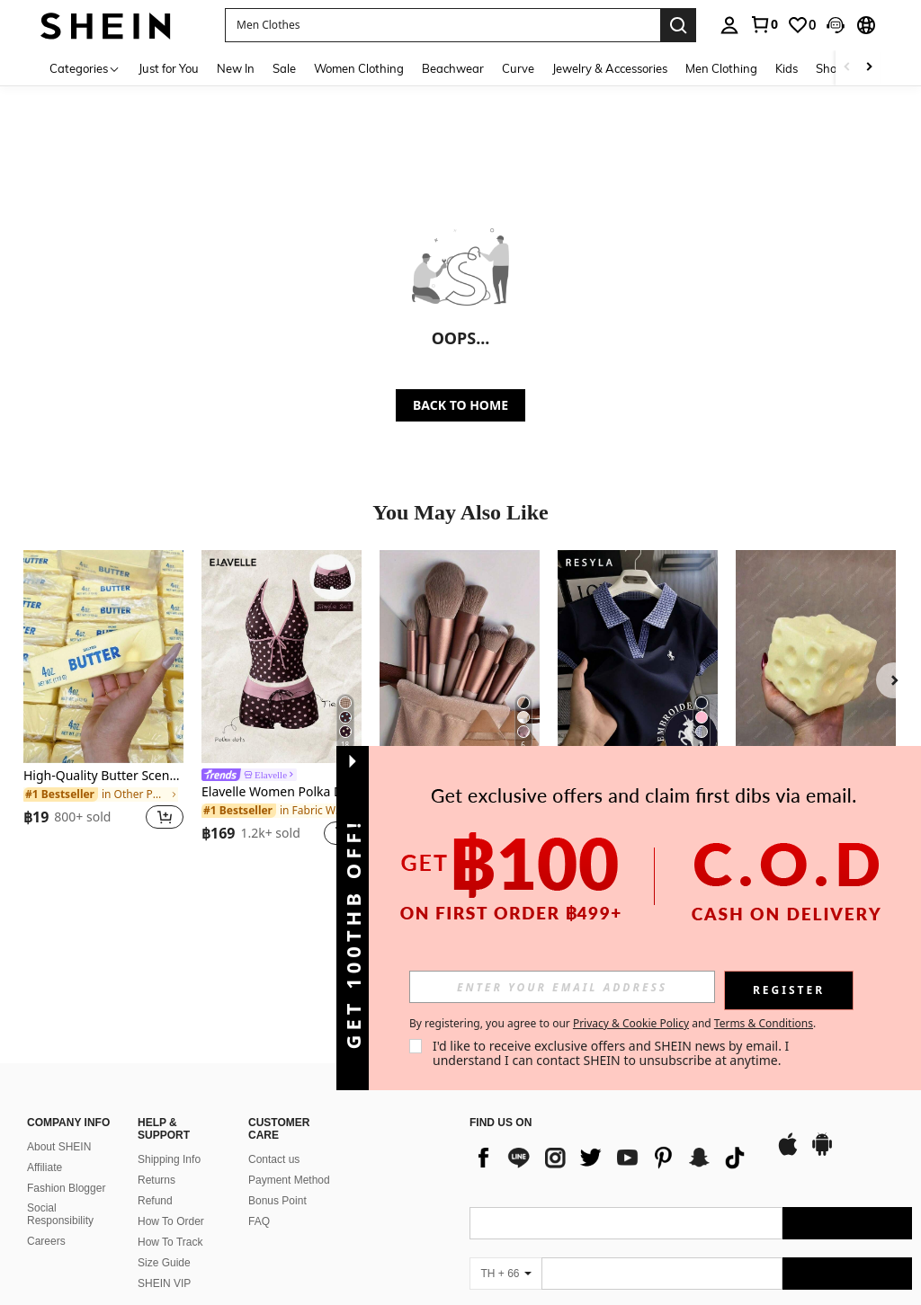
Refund (155, 1080)
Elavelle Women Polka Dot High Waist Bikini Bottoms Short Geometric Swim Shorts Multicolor (281, 792)
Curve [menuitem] (518, 68)
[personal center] (729, 25)
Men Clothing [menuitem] (721, 68)
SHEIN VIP (164, 1164)
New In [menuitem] (236, 68)
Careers (46, 1120)
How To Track (170, 1121)
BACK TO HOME (460, 404)
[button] (835, 25)
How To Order (171, 1101)
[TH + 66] (505, 1154)
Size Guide (164, 1143)
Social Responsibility (60, 1094)
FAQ (259, 1101)
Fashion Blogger (66, 1068)
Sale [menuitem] (284, 68)
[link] (763, 24)
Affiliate (44, 1048)
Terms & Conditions (763, 1023)
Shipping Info (169, 1039)
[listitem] (103, 700)
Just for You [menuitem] (169, 68)
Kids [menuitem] (786, 68)
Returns (156, 1059)
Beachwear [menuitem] (453, 68)
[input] (562, 987)
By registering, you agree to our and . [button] (612, 1023)
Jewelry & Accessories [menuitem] (609, 68)
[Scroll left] (847, 67)
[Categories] (85, 67)
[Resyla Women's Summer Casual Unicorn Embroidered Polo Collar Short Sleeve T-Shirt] (638, 656)
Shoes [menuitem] (832, 68)
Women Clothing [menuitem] (359, 68)
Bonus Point (277, 1080)
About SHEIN (59, 1027)
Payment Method (289, 1059)
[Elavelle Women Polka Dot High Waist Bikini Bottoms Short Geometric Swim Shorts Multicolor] (281, 656)
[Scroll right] (869, 67)
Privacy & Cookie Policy (631, 1023)
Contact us (274, 1039)
